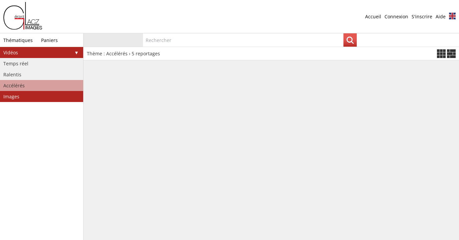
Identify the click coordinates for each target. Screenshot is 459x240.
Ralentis (12, 74)
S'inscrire (422, 16)
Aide (441, 16)
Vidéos (10, 52)
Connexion (396, 16)
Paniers (49, 40)
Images (11, 96)
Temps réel (15, 63)
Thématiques (18, 40)
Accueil (373, 16)
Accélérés (14, 85)
